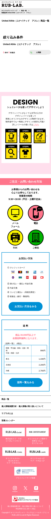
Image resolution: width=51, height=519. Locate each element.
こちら (36, 124)
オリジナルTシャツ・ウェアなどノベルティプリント (30, 513)
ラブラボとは (7, 413)
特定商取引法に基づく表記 (25, 509)
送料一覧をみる (25, 382)
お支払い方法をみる (26, 306)
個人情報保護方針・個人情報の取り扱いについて (22, 406)
